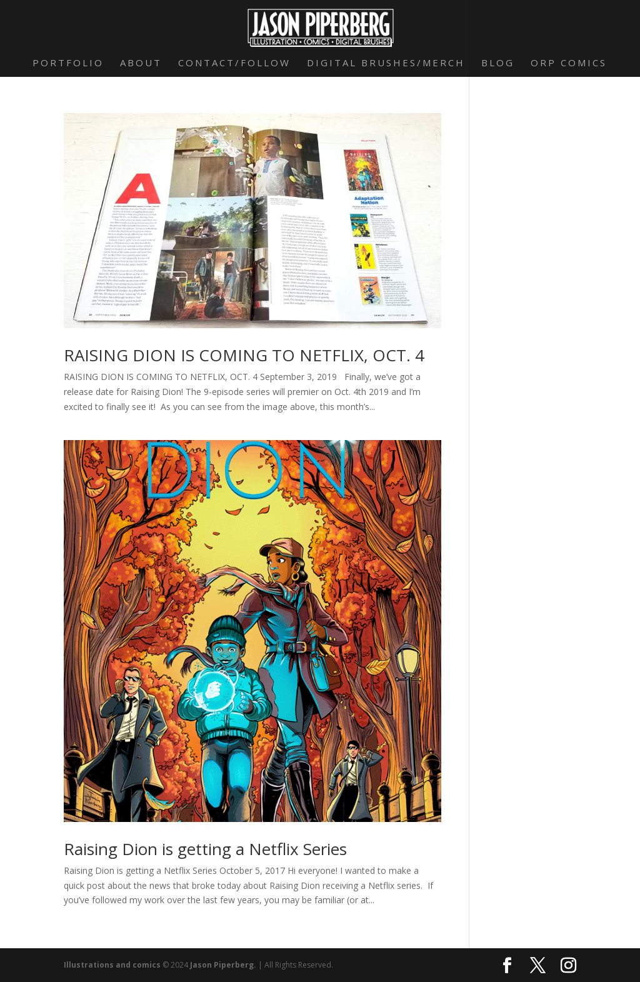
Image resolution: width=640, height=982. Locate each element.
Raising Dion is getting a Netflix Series (205, 849)
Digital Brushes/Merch (386, 63)
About (141, 63)
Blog (497, 63)
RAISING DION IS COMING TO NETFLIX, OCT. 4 (244, 355)
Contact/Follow (234, 63)
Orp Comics (569, 63)
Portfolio (68, 63)
